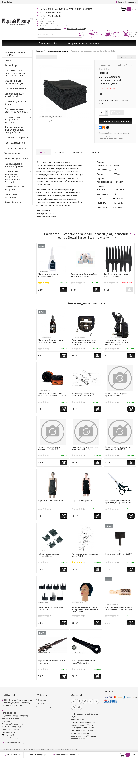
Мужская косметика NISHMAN (14, 53)
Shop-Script (7, 2)
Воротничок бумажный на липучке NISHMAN (84, 275)
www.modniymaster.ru (76, 26)
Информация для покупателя (82, 43)
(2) (45, 283)
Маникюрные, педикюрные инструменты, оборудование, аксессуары (12, 176)
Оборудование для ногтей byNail (14, 95)
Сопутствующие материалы (110, 136)
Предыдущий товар (46, 57)
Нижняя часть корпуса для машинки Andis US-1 (85, 448)
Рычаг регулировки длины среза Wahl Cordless (84, 662)
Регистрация (130, 2)
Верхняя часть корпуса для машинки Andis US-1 (118, 448)
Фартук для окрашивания (50, 500)
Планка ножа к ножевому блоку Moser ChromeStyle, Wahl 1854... (84, 342)
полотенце (113, 138)
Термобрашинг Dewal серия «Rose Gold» (51, 662)
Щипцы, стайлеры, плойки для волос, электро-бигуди (14, 130)
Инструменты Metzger (15, 88)
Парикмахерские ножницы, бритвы (13, 165)
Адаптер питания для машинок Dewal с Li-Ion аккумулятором (116, 342)
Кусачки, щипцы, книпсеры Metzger (13, 82)
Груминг (8, 60)
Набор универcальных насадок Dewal (48, 555)
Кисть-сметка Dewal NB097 (118, 554)
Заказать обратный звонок (49, 29)
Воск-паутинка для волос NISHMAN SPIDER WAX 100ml (52, 394)
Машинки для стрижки (16, 137)
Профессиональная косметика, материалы (16, 110)
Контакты (58, 43)
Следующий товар (126, 57)
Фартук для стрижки (82, 500)
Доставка (77, 152)
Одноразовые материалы (11, 195)
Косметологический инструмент (14, 188)
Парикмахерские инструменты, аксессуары (13, 119)
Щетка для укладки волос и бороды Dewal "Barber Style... (119, 608)
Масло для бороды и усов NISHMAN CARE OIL (50, 341)
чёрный (122, 138)
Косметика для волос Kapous (15, 102)
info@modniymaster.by (76, 29)
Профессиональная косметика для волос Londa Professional (15, 73)
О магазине (44, 43)
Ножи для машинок (14, 142)
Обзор (43, 152)
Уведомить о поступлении (115, 121)
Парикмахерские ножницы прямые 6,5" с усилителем (118, 501)
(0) (78, 283)
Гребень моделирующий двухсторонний (116, 275)
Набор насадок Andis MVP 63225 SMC (50, 608)
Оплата (95, 152)
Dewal (105, 138)
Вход (119, 2)
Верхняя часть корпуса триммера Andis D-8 (116, 394)
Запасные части (12, 153)
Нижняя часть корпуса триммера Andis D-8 (49, 448)
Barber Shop (10, 65)
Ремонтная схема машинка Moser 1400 (85, 555)
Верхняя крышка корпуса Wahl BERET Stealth (84, 394)
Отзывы (60, 151)
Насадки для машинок (16, 148)
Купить (119, 112)
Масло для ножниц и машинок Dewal (48, 275)
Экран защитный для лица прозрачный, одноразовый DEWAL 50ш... (85, 609)
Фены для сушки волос (16, 158)
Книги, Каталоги (12, 202)
